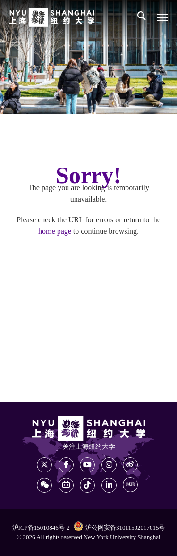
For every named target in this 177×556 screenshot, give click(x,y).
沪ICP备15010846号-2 (41, 527)
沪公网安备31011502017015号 (119, 527)
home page (54, 231)
